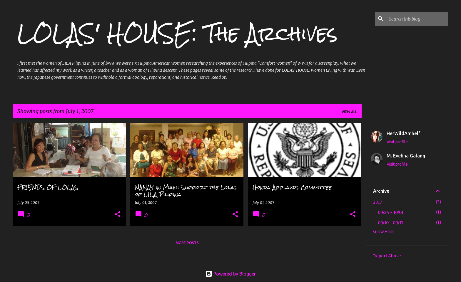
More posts (187, 243)
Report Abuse (387, 255)
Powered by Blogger (230, 273)
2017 (377, 202)
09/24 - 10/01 (390, 212)
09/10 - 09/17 (390, 222)
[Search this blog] (417, 19)
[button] (117, 215)
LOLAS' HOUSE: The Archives (177, 33)
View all (349, 112)
